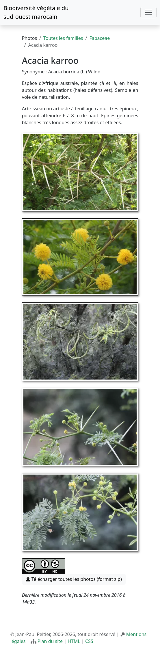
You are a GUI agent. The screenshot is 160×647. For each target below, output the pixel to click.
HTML (74, 641)
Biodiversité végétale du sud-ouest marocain (36, 12)
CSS (89, 641)
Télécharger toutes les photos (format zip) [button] (74, 579)
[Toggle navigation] (148, 12)
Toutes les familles (63, 38)
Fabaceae (99, 38)
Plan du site (50, 641)
